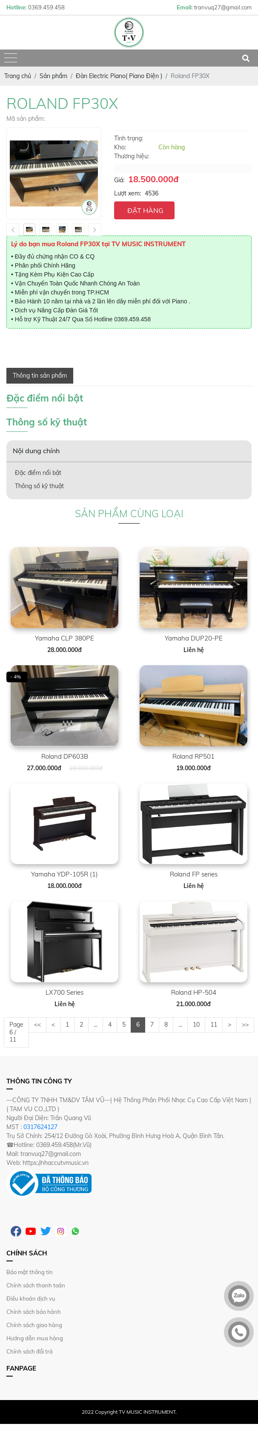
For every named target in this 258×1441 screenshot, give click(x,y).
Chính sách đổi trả (29, 1351)
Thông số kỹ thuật (39, 486)
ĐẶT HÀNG (145, 210)
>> (245, 1024)
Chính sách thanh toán (35, 1285)
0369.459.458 (132, 319)
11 (213, 1024)
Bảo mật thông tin (29, 1272)
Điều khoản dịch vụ (30, 1298)
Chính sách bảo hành (33, 1311)
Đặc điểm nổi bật (38, 473)
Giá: (119, 180)
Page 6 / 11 (16, 1032)
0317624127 (40, 1127)
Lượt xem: (127, 193)
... (95, 1024)
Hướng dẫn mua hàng (34, 1338)
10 (196, 1024)
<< (37, 1024)
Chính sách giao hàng (34, 1325)
